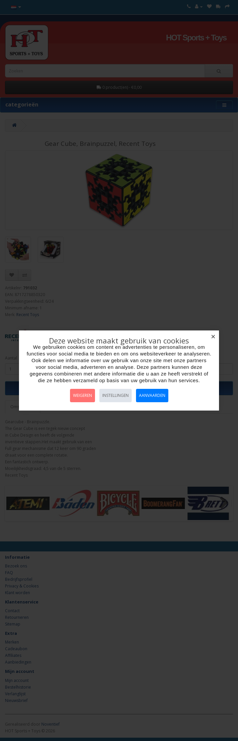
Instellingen (115, 395)
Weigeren (82, 395)
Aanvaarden (152, 395)
